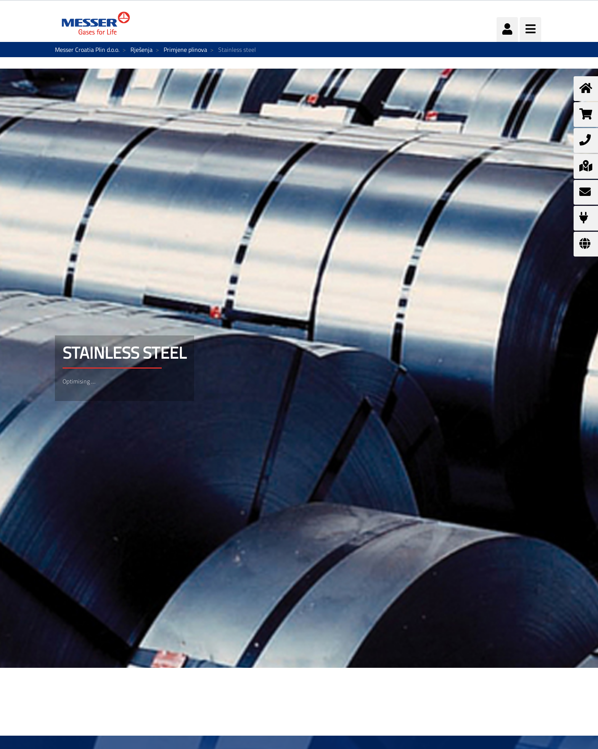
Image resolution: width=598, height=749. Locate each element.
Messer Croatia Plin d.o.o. (87, 49)
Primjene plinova (185, 49)
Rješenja (141, 49)
